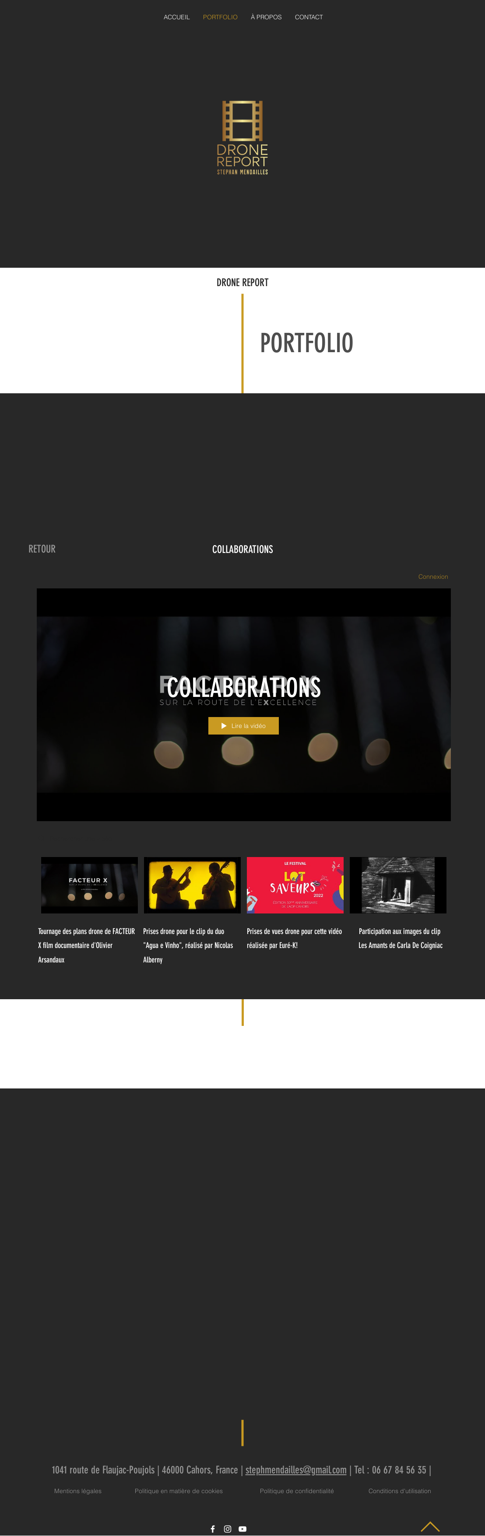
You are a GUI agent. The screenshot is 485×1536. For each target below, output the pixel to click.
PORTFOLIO (307, 343)
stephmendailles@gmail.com (296, 1470)
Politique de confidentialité (297, 1491)
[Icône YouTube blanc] (242, 1529)
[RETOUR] (42, 549)
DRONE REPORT (243, 282)
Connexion (433, 577)
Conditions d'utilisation (400, 1491)
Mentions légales (78, 1491)
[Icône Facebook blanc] (213, 1529)
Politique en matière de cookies (180, 1491)
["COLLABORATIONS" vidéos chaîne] (242, 887)
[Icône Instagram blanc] (227, 1529)
